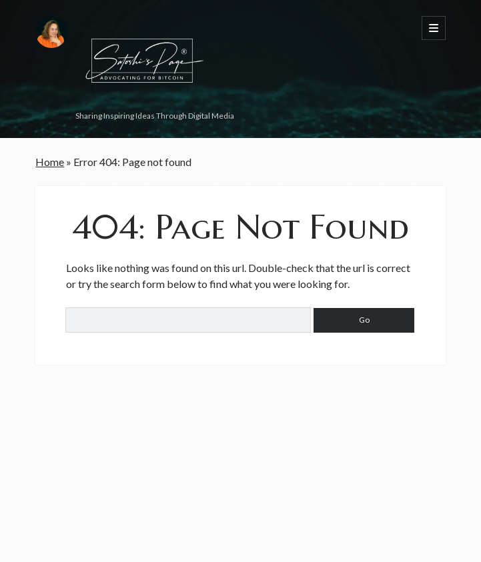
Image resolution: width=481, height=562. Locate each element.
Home (49, 161)
